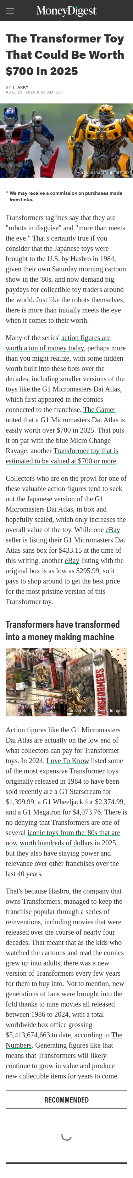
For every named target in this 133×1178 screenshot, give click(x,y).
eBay (113, 530)
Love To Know (67, 761)
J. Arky (21, 87)
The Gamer (99, 409)
